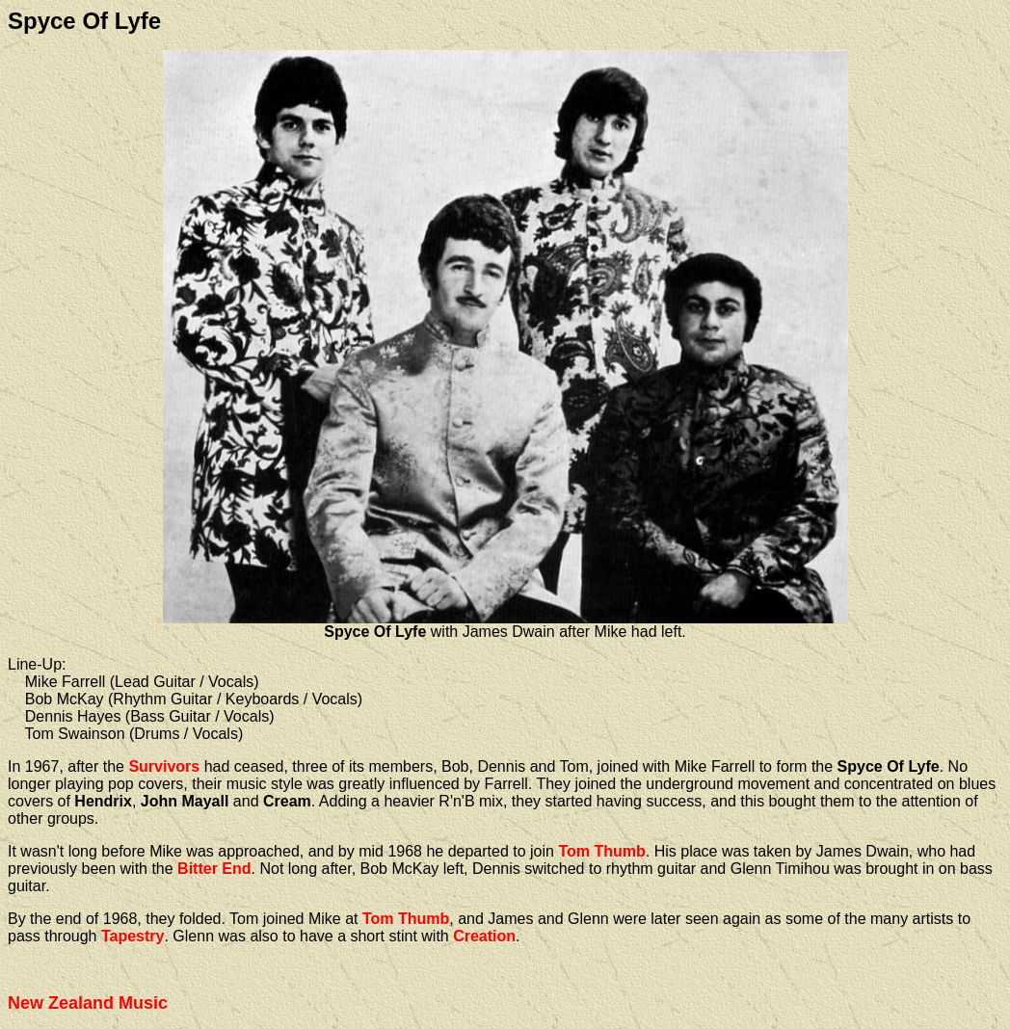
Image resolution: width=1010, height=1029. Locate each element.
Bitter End (214, 868)
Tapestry (133, 936)
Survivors (163, 766)
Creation (484, 936)
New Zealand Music (88, 1003)
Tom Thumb (601, 851)
